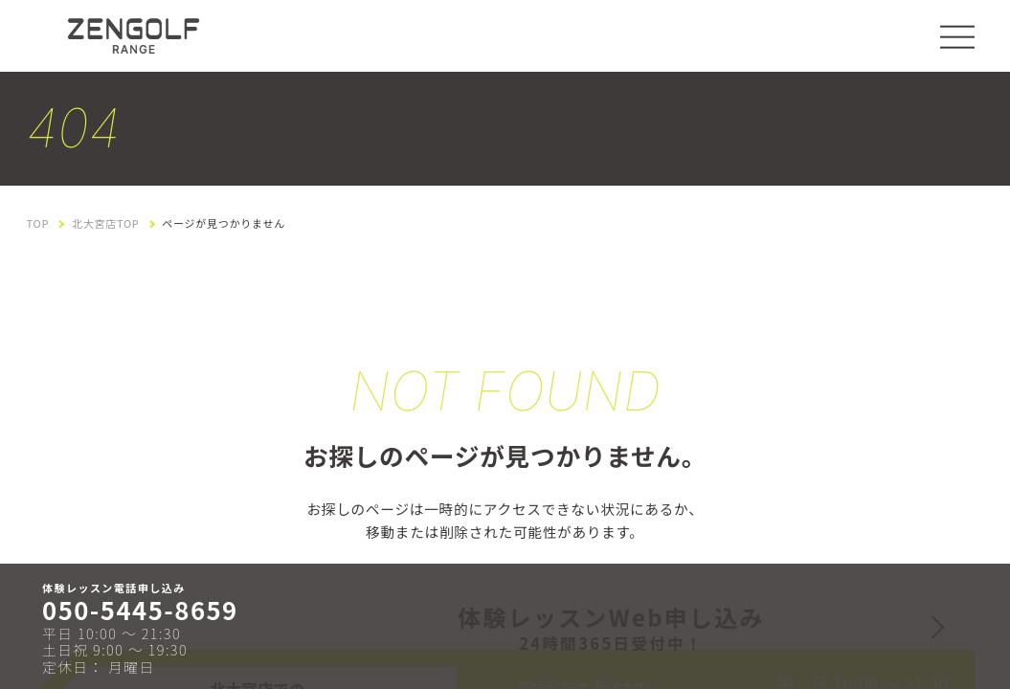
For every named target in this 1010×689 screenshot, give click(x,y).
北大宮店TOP (106, 223)
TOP (38, 223)
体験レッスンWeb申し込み (611, 627)
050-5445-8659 (140, 610)
